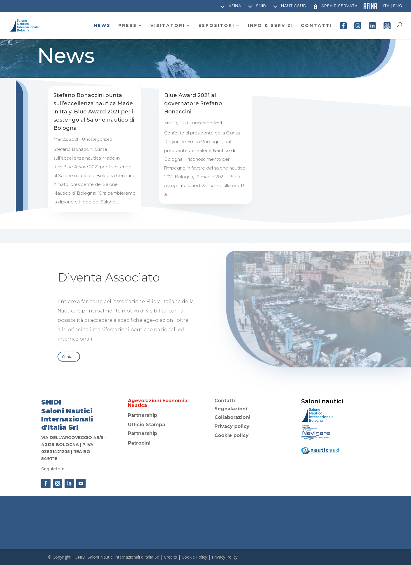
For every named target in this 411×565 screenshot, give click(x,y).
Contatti (69, 356)
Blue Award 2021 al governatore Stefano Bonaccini (193, 103)
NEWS (102, 25)
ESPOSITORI (216, 25)
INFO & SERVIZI (270, 25)
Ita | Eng (392, 6)
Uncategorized (97, 139)
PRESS (127, 25)
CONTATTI (316, 25)
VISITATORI (167, 25)
